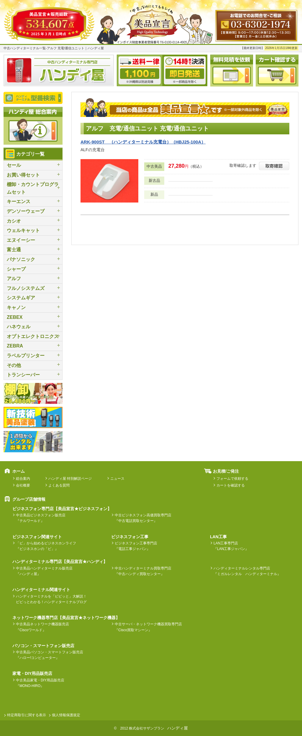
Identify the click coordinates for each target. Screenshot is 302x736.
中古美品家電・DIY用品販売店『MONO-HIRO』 (40, 683)
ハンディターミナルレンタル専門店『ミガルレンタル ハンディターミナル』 (247, 571)
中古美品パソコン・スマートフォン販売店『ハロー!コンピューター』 (49, 655)
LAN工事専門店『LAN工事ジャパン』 (231, 546)
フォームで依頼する (232, 478)
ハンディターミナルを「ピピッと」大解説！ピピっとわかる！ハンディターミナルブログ (51, 599)
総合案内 (23, 478)
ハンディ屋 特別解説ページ (70, 478)
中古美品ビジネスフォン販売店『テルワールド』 (40, 518)
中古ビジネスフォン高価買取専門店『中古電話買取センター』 (143, 518)
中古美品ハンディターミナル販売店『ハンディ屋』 (44, 571)
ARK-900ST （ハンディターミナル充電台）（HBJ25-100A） (143, 141)
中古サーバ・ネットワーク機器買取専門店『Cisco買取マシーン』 (148, 627)
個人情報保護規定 (66, 715)
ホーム (18, 471)
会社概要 (23, 485)
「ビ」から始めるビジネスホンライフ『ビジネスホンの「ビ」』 (46, 546)
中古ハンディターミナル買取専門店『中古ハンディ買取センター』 (143, 571)
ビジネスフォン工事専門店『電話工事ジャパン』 (136, 546)
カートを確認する (230, 485)
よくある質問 (59, 485)
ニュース (117, 478)
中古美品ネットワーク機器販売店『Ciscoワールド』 (42, 627)
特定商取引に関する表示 (26, 715)
